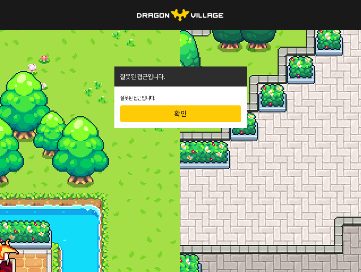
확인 (180, 113)
